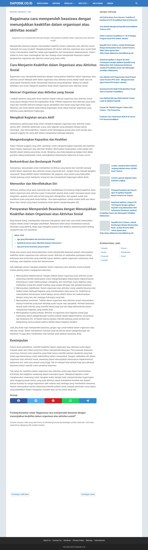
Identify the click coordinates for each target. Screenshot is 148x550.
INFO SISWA (98, 3)
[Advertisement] (53, 515)
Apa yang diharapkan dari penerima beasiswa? (36, 239)
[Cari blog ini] (136, 3)
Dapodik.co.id (21, 3)
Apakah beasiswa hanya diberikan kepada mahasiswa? (39, 243)
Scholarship (125, 252)
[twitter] (36, 400)
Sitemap (89, 540)
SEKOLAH (68, 3)
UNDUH (110, 3)
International (99, 540)
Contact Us (57, 540)
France (123, 248)
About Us (47, 540)
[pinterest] (53, 400)
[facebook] (18, 400)
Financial (104, 256)
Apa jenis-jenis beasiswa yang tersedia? (33, 247)
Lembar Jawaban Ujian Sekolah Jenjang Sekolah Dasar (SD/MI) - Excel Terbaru (124, 168)
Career (103, 252)
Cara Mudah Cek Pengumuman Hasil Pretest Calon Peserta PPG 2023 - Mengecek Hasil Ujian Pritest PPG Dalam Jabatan (118, 79)
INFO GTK (83, 3)
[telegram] (87, 400)
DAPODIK (56, 3)
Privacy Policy (78, 540)
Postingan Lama (88, 494)
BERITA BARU (42, 3)
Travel (123, 256)
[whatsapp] (70, 400)
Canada (104, 248)
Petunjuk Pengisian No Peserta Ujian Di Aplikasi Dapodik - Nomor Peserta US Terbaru (124, 193)
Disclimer (67, 540)
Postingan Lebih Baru (20, 494)
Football (104, 260)
